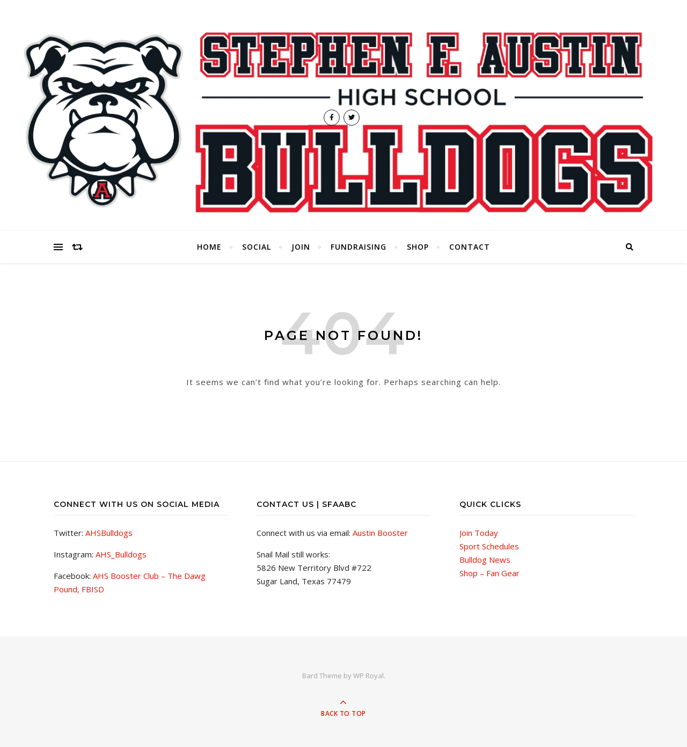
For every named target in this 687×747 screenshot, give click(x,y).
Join (300, 247)
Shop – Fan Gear (489, 573)
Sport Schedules (489, 546)
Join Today (478, 532)
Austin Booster (380, 532)
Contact (469, 247)
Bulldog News (484, 559)
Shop (418, 247)
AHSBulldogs (109, 532)
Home (209, 247)
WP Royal (368, 675)
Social (256, 247)
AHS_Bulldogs (121, 554)
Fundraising (358, 247)
